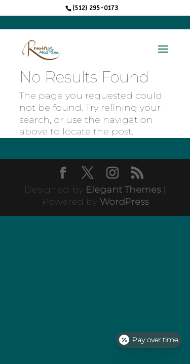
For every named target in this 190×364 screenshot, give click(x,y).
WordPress (124, 201)
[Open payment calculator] (149, 340)
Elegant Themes (123, 189)
